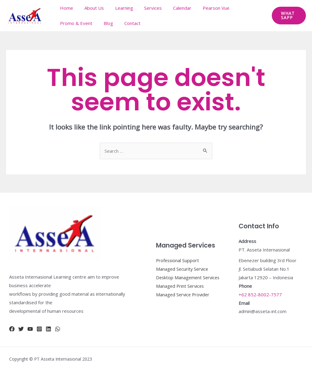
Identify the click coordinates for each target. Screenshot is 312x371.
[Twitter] (21, 329)
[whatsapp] (57, 329)
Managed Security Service (183, 265)
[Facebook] (12, 329)
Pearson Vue (204, 8)
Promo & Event (75, 23)
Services (146, 8)
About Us (91, 8)
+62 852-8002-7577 (260, 294)
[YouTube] (30, 329)
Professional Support (178, 256)
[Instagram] (39, 329)
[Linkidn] (48, 329)
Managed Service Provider (183, 299)
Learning (119, 8)
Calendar (173, 8)
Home (65, 8)
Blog (105, 23)
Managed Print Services (181, 290)
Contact (127, 23)
